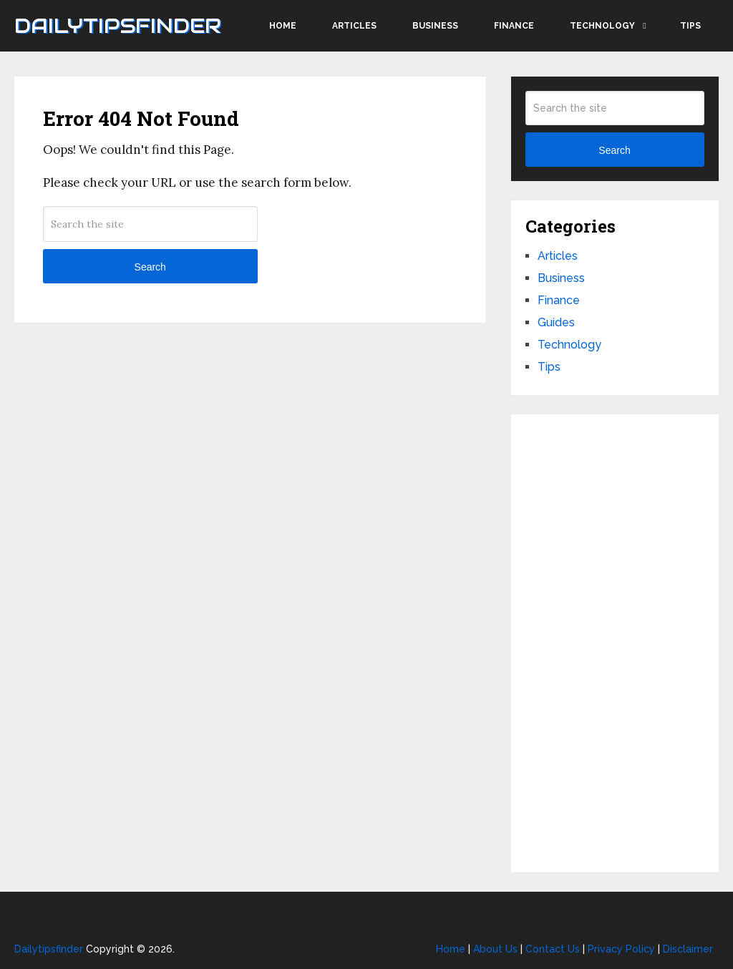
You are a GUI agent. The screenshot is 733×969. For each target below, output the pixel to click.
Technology (602, 26)
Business (435, 26)
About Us (495, 949)
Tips (690, 26)
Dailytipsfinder (117, 26)
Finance (514, 26)
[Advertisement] (614, 643)
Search (150, 267)
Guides (556, 322)
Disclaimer (688, 949)
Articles (354, 26)
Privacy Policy (621, 949)
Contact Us (552, 949)
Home (282, 26)
